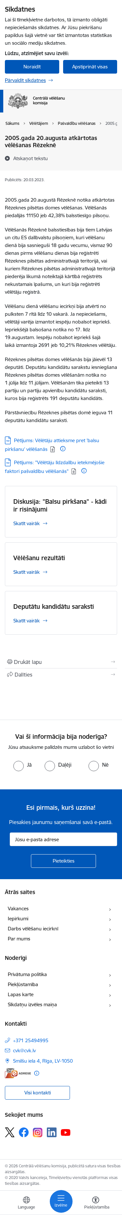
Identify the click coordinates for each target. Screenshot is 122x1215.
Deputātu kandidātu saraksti (53, 606)
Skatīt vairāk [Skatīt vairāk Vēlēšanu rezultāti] (26, 572)
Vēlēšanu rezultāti (39, 558)
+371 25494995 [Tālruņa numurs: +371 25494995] (30, 1040)
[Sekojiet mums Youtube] (66, 1132)
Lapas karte (21, 994)
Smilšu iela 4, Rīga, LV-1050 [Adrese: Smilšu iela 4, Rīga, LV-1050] (43, 1061)
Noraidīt (32, 67)
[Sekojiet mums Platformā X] (10, 1132)
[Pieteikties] (63, 861)
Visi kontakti (37, 1093)
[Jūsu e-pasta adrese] (63, 839)
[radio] (22, 765)
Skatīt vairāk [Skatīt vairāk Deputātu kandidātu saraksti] (26, 621)
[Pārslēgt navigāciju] (61, 1201)
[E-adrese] (18, 1073)
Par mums (19, 939)
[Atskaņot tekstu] (30, 158)
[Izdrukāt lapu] (61, 662)
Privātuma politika (27, 974)
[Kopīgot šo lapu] (61, 674)
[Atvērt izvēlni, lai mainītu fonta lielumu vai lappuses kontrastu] (95, 1203)
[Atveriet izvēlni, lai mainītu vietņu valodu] (26, 1203)
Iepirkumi (18, 918)
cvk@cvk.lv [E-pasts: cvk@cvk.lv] (24, 1050)
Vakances (18, 908)
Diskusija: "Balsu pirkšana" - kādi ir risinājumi (60, 505)
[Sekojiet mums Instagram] (38, 1132)
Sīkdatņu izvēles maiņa (32, 1004)
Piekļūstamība (23, 984)
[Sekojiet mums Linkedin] (52, 1132)
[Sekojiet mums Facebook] (24, 1132)
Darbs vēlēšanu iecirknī (33, 929)
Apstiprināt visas (90, 67)
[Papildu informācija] (62, 448)
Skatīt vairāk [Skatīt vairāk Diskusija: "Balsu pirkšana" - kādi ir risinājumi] (26, 523)
